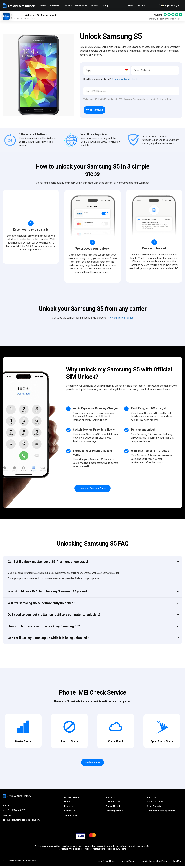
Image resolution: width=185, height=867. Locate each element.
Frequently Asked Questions (160, 811)
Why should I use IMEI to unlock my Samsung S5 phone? (47, 592)
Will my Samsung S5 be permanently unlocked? (41, 603)
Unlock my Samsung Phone (92, 489)
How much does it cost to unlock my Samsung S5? (44, 627)
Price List (69, 807)
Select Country (71, 816)
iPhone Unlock (112, 807)
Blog (105, 5)
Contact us (69, 811)
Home (43, 5)
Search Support (154, 802)
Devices (67, 5)
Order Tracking (136, 5)
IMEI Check (81, 5)
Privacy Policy (127, 862)
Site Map (177, 862)
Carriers (54, 5)
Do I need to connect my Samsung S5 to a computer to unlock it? (54, 615)
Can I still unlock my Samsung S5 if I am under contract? (48, 562)
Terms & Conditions (105, 862)
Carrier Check (112, 802)
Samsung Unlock (114, 811)
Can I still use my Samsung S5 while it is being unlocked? (48, 638)
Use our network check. (125, 79)
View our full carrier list (120, 318)
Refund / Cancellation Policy (153, 862)
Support (95, 5)
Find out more (92, 763)
